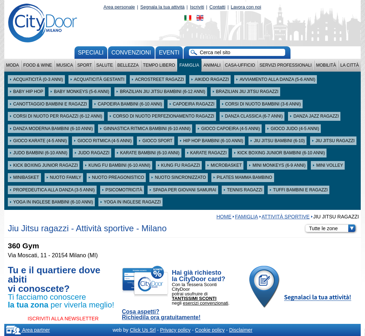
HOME (223, 216)
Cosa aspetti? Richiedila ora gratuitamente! (161, 314)
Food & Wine (37, 65)
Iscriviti (197, 7)
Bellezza (128, 65)
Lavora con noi (246, 7)
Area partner (28, 330)
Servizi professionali (285, 65)
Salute (104, 65)
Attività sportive (286, 216)
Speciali (91, 53)
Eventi (169, 53)
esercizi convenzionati (205, 303)
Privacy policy (175, 330)
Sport (84, 65)
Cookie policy (210, 330)
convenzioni (131, 53)
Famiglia (189, 65)
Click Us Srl (142, 330)
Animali (212, 65)
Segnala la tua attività (162, 7)
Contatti (218, 7)
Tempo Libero (159, 65)
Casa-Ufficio (240, 65)
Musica (64, 65)
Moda (12, 65)
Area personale (119, 7)
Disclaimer (240, 330)
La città (349, 65)
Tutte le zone (332, 228)
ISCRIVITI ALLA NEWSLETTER (62, 318)
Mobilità (326, 65)
